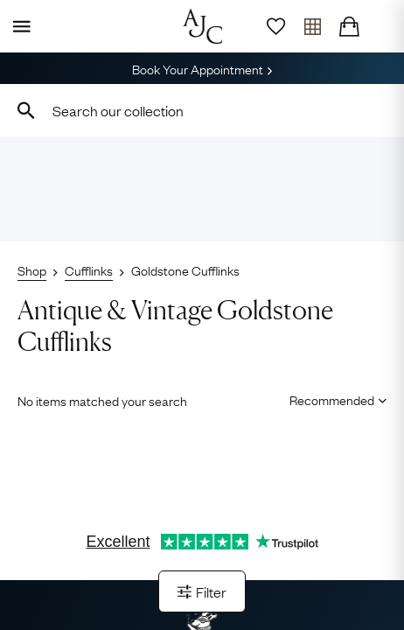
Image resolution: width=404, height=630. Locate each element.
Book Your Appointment (202, 68)
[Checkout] (349, 26)
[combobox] (202, 110)
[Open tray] (312, 26)
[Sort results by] (331, 399)
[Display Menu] (18, 26)
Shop (31, 269)
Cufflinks (89, 269)
